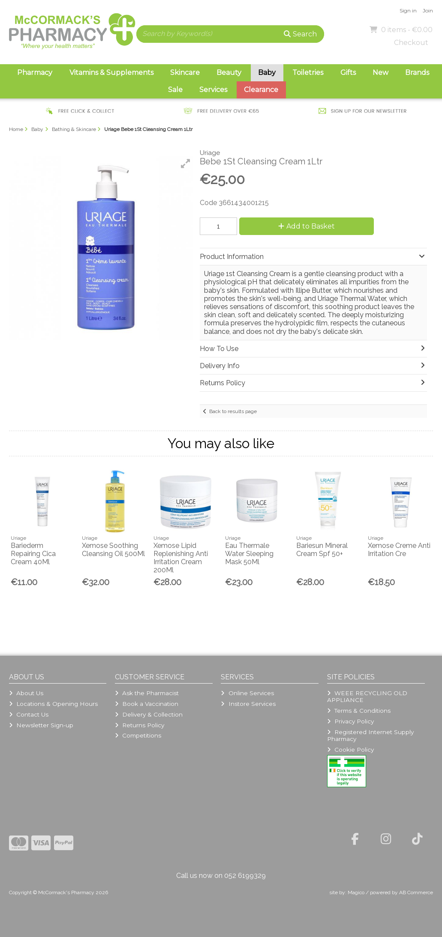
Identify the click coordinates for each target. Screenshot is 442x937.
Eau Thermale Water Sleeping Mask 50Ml (249, 553)
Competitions (138, 735)
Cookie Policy (350, 749)
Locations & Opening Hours (53, 703)
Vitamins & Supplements (111, 72)
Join (428, 10)
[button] (185, 163)
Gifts (348, 72)
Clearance (261, 90)
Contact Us (28, 714)
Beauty (228, 72)
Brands (417, 72)
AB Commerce (416, 892)
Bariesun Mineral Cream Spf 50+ (322, 549)
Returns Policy (139, 725)
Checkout (411, 43)
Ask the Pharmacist (147, 693)
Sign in (408, 10)
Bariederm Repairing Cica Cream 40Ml (33, 553)
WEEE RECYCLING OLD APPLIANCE (367, 696)
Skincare (185, 72)
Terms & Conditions (359, 710)
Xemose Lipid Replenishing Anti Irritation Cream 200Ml (180, 557)
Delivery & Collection (149, 714)
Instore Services (248, 703)
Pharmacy (34, 72)
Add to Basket (306, 226)
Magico (356, 892)
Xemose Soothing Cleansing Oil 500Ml (113, 549)
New (380, 72)
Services (213, 90)
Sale (175, 90)
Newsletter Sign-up (41, 725)
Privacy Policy (350, 721)
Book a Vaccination (146, 703)
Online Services (247, 693)
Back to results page (233, 411)
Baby (267, 72)
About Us (26, 693)
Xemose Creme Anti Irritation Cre (399, 549)
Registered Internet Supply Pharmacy (370, 735)
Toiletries (307, 72)
